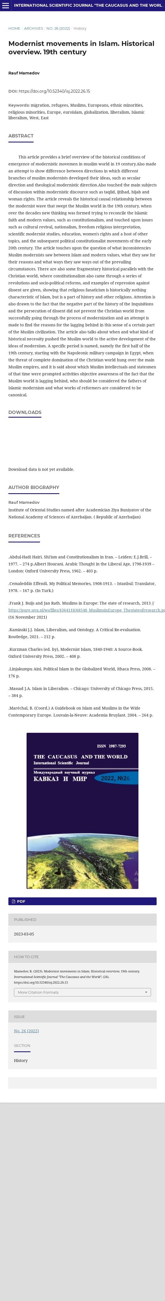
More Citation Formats (38, 992)
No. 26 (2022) (58, 28)
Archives (33, 28)
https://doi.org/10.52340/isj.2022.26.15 (54, 91)
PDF (20, 901)
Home (14, 28)
